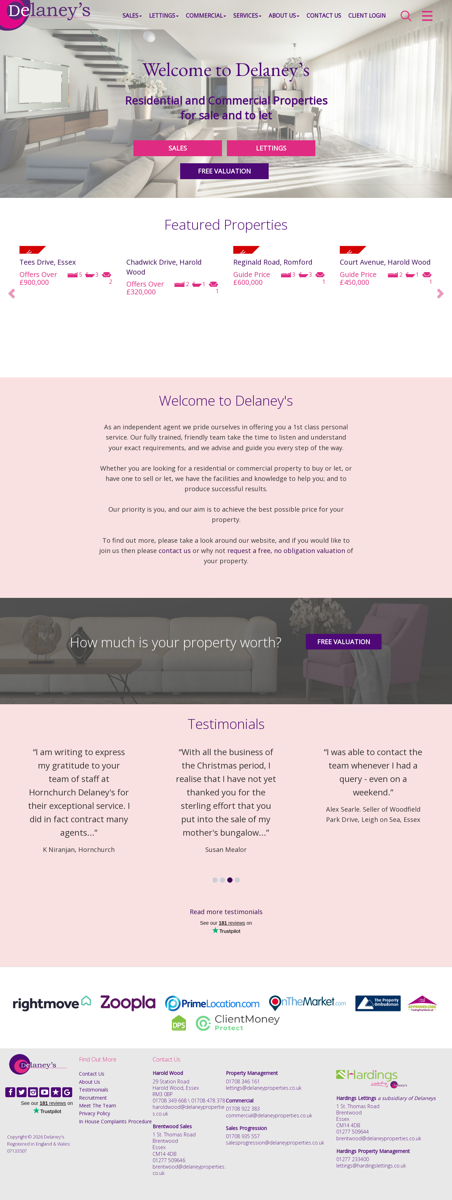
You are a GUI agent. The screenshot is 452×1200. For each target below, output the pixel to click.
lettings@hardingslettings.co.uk (371, 1165)
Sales (132, 15)
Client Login (367, 15)
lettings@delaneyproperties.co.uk (264, 1087)
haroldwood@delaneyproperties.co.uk (188, 1110)
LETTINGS (271, 148)
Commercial (206, 15)
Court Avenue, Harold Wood (385, 262)
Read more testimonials (226, 911)
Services (247, 15)
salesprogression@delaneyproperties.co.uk (275, 1142)
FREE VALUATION (224, 171)
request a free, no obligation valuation (286, 550)
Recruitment (93, 1097)
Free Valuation (343, 641)
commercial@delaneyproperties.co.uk (269, 1115)
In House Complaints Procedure (115, 1121)
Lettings (164, 15)
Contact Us (324, 15)
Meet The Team (97, 1105)
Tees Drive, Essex (47, 262)
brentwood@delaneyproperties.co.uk (189, 1169)
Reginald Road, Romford (273, 262)
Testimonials (93, 1089)
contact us (175, 550)
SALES (177, 148)
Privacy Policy (94, 1113)
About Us (284, 15)
